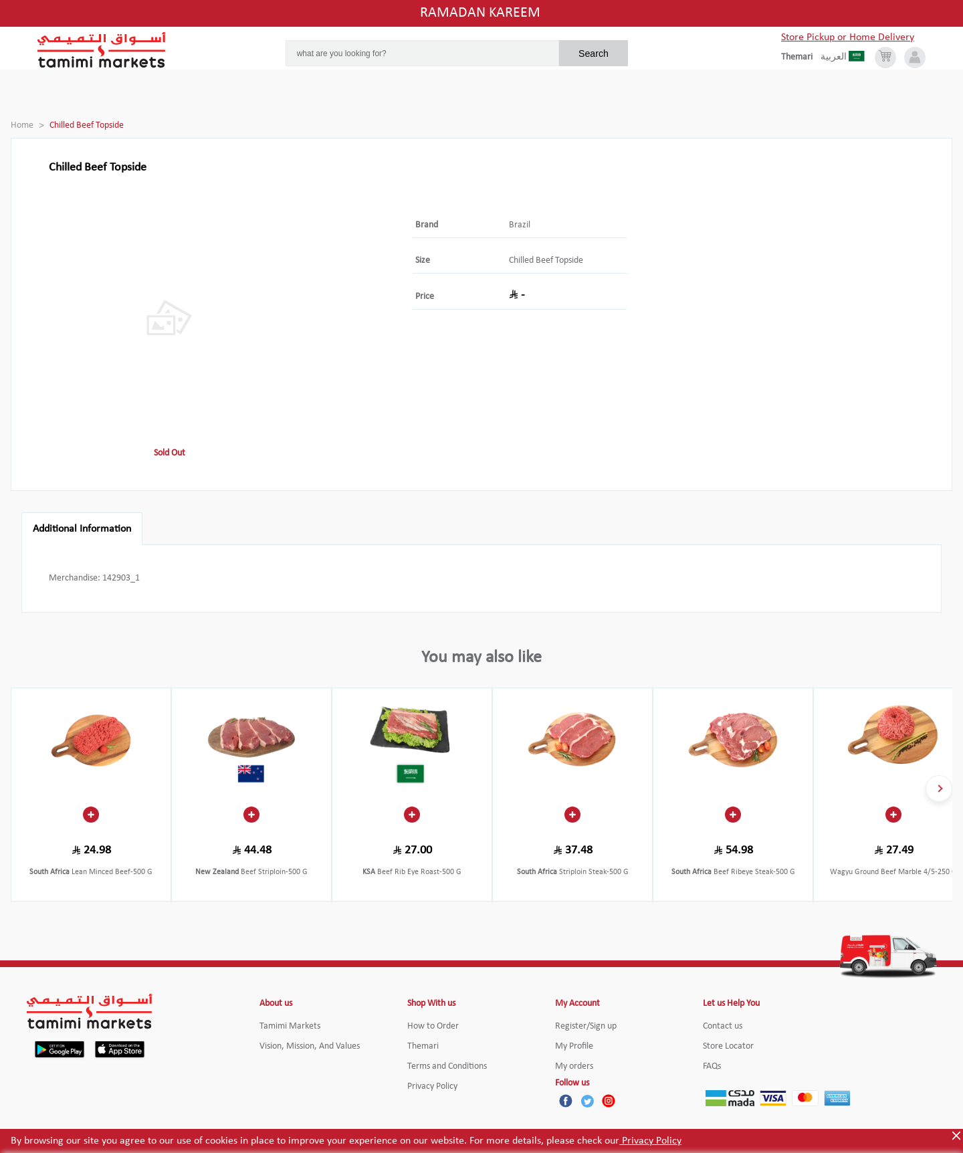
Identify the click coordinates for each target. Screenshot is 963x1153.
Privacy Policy (650, 1141)
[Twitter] (587, 1101)
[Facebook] (565, 1101)
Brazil (519, 225)
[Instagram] (608, 1101)
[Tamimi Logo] (101, 50)
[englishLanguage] (801, 58)
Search (593, 53)
